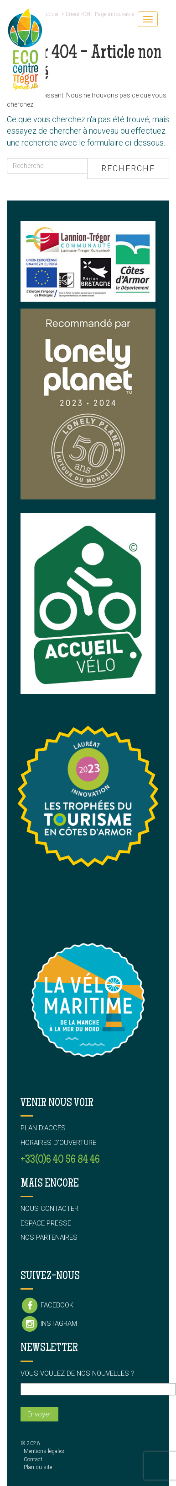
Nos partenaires (49, 1237)
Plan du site (38, 1467)
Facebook (47, 1305)
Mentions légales (44, 1451)
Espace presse (46, 1223)
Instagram (49, 1324)
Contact (33, 1459)
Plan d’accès (43, 1128)
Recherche (128, 168)
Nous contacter (49, 1208)
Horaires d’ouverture (58, 1143)
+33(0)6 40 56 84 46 (60, 1160)
